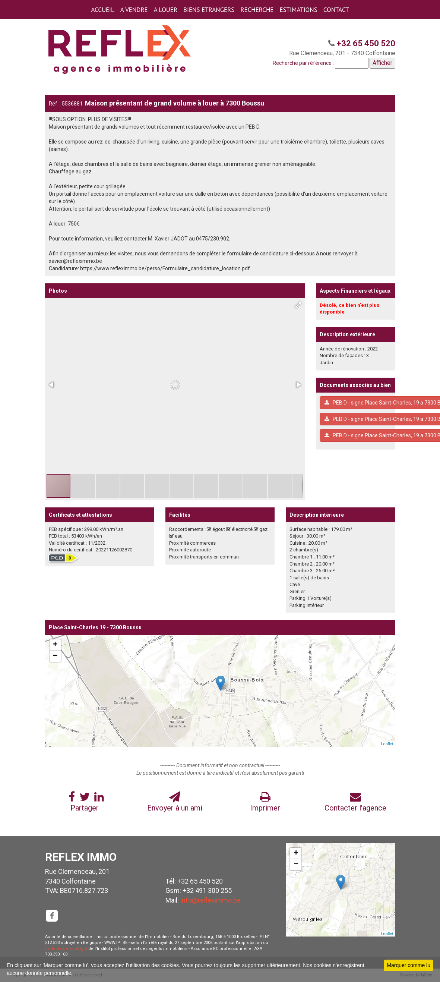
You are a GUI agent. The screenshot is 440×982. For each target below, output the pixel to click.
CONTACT (336, 10)
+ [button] (55, 645)
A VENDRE (134, 10)
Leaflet (387, 744)
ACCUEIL (102, 10)
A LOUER (165, 10)
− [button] (55, 656)
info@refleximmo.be (210, 900)
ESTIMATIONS (298, 10)
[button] (298, 305)
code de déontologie (66, 948)
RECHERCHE (256, 10)
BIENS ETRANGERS (208, 10)
